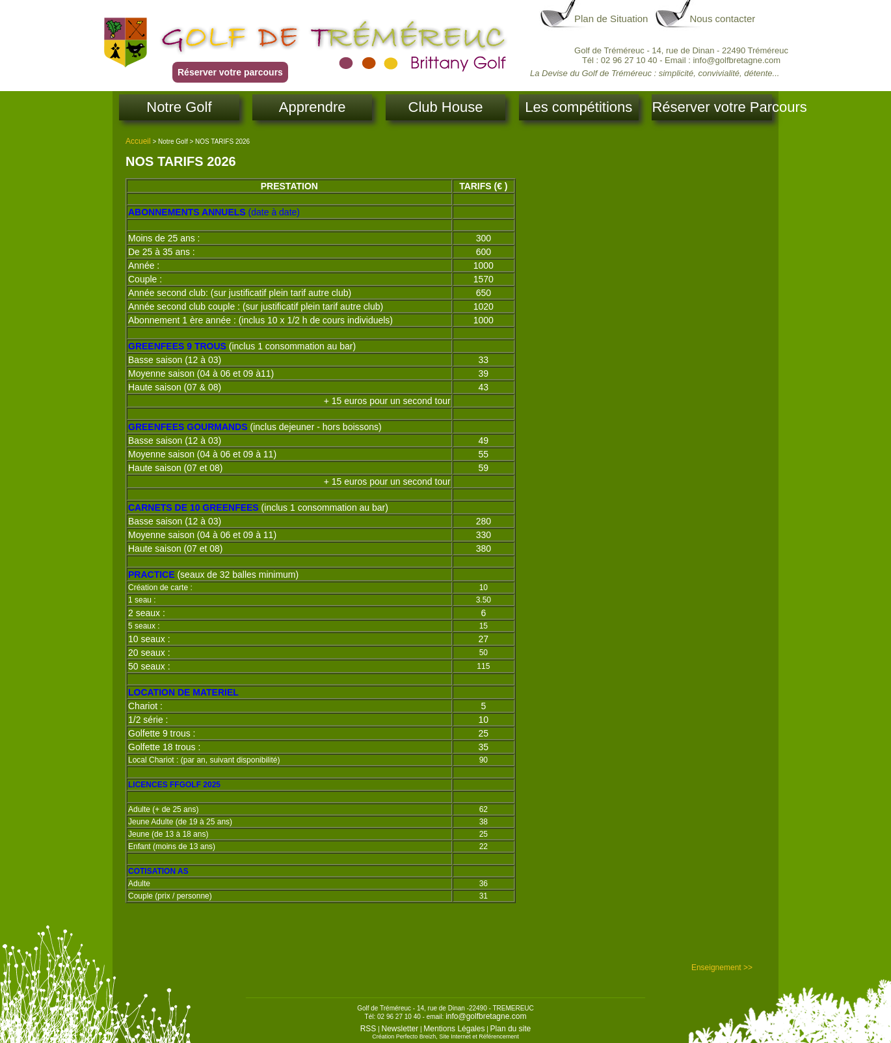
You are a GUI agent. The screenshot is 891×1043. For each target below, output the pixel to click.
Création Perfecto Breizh (404, 1036)
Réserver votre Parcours (711, 107)
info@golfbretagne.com (485, 1016)
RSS (368, 1028)
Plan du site (510, 1028)
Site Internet (455, 1036)
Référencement (499, 1036)
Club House (445, 107)
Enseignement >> (721, 967)
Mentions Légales (454, 1028)
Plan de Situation (611, 18)
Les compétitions (578, 107)
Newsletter (400, 1028)
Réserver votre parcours (230, 72)
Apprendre (312, 107)
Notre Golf (178, 107)
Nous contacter (722, 18)
